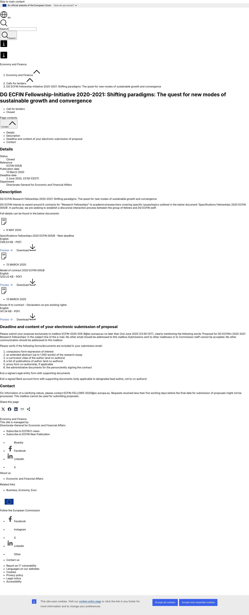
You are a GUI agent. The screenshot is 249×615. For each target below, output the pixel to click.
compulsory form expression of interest (30, 360)
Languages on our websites (22, 577)
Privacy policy (14, 584)
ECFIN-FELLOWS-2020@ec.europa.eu (87, 401)
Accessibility (13, 590)
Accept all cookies (165, 602)
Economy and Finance (19, 84)
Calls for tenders (16, 92)
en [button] (5, 26)
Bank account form (27, 387)
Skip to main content (12, 1)
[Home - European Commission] (23, 18)
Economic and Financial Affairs (24, 487)
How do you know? (65, 5)
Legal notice (13, 587)
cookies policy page (90, 601)
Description (13, 144)
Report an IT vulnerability (21, 574)
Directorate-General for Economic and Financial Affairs (39, 193)
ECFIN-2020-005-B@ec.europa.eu (83, 342)
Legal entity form (26, 382)
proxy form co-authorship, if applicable (29, 373)
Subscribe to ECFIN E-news (23, 440)
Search (4, 37)
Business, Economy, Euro (21, 499)
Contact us (12, 568)
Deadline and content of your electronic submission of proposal (44, 147)
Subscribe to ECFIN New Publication (28, 443)
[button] (6, 259)
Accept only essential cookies (198, 602)
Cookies (11, 580)
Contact (11, 151)
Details (10, 141)
